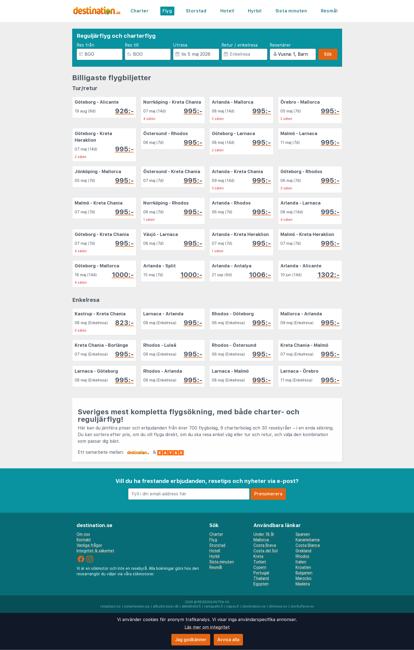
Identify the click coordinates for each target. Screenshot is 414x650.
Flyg (167, 11)
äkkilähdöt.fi (191, 606)
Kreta (258, 556)
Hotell (227, 11)
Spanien (303, 534)
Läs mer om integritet (207, 627)
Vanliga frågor (89, 545)
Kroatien (303, 567)
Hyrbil (255, 11)
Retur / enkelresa (239, 45)
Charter (140, 11)
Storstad (196, 11)
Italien (301, 562)
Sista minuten (291, 11)
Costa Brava (264, 545)
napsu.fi (232, 606)
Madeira (303, 584)
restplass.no (110, 606)
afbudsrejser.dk (165, 606)
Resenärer (280, 45)
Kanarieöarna (308, 540)
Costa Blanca (308, 545)
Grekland (303, 551)
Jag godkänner (191, 639)
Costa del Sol (265, 551)
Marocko (304, 578)
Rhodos (302, 556)
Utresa (180, 45)
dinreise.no (278, 606)
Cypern (259, 567)
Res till (132, 45)
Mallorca (261, 540)
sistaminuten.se (137, 606)
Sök (328, 54)
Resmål (329, 11)
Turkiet (259, 562)
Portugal (261, 573)
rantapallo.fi (213, 606)
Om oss (83, 534)
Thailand (261, 578)
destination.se (254, 606)
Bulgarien (304, 573)
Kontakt (84, 540)
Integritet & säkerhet (95, 551)
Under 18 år (263, 534)
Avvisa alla (228, 639)
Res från (85, 45)
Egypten (261, 584)
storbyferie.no (302, 606)
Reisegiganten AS (213, 602)
